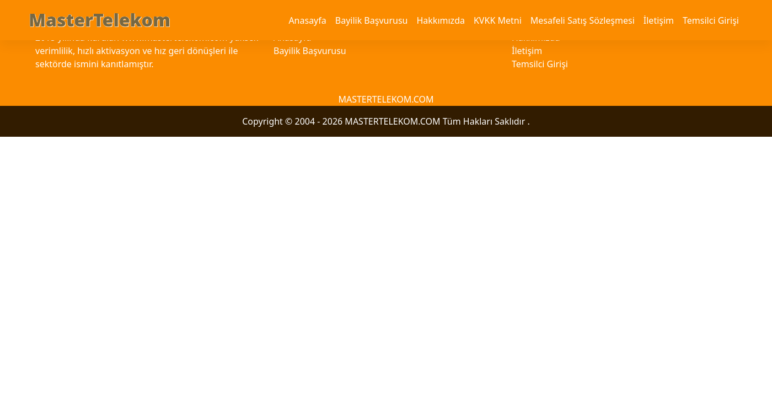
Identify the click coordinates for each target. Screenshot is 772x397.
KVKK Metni (498, 20)
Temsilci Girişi (711, 20)
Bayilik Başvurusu (371, 20)
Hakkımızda (440, 20)
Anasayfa (307, 20)
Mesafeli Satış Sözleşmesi (582, 20)
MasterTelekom (99, 19)
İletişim (659, 20)
